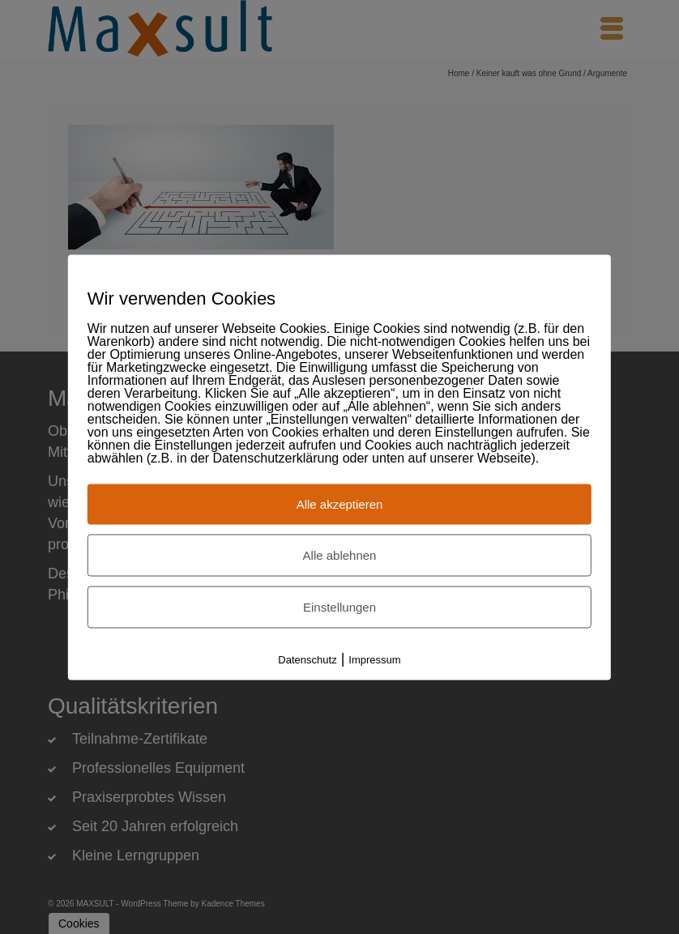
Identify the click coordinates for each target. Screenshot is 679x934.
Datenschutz (307, 659)
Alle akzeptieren (340, 503)
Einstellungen (339, 606)
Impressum (374, 659)
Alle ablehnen (340, 554)
